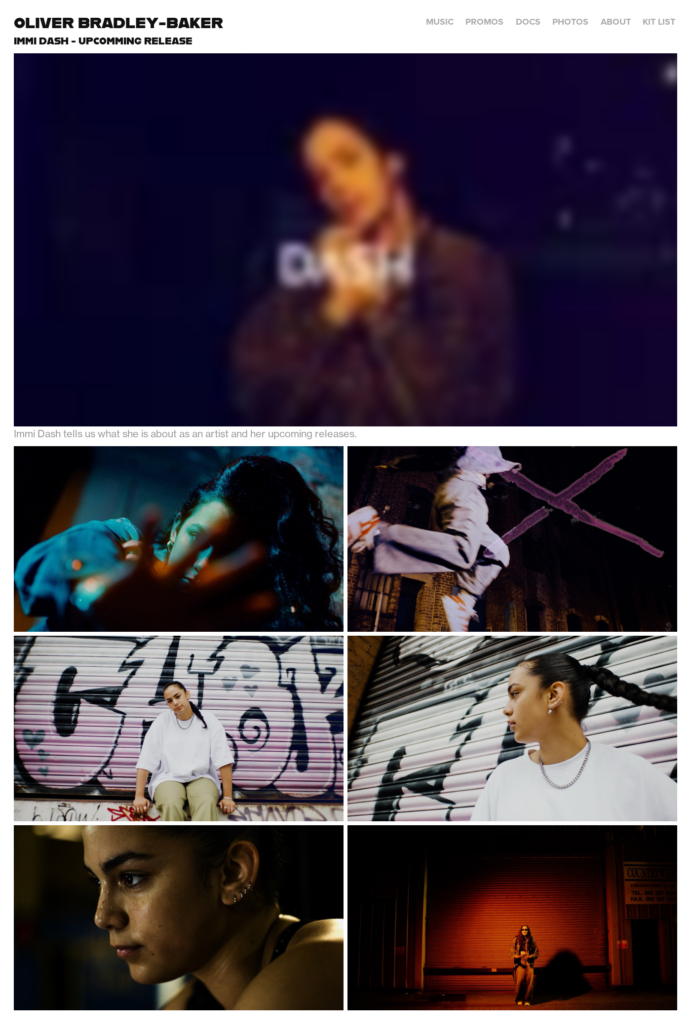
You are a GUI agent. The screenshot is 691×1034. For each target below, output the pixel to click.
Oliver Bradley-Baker (118, 22)
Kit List (659, 21)
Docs (528, 21)
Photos (570, 21)
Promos (484, 21)
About (616, 21)
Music (440, 21)
